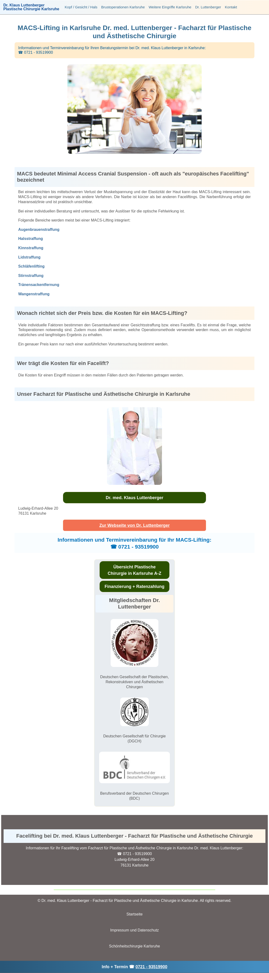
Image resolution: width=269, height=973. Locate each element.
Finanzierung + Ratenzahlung (135, 586)
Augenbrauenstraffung (38, 229)
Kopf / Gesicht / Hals (81, 7)
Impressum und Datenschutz (134, 930)
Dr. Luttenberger (208, 7)
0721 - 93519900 (151, 966)
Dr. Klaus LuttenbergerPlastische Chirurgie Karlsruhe (31, 7)
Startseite (134, 914)
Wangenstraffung (33, 294)
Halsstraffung (30, 239)
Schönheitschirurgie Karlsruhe (134, 946)
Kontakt (231, 7)
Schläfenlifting (31, 266)
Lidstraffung (29, 257)
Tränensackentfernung (38, 285)
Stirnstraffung (30, 276)
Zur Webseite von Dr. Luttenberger (134, 525)
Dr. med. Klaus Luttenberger (134, 497)
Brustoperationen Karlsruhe (123, 7)
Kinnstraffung (30, 248)
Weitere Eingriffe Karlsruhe (170, 7)
